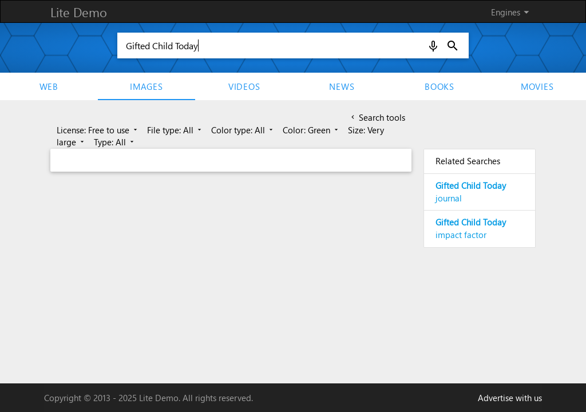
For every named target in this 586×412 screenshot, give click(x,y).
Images (146, 86)
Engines (512, 12)
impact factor (470, 228)
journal (470, 192)
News (341, 86)
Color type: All (243, 130)
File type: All (175, 130)
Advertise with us (510, 397)
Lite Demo (78, 12)
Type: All (115, 142)
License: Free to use (98, 130)
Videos (244, 86)
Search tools (377, 117)
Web (48, 86)
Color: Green (311, 130)
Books (439, 86)
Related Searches (467, 161)
